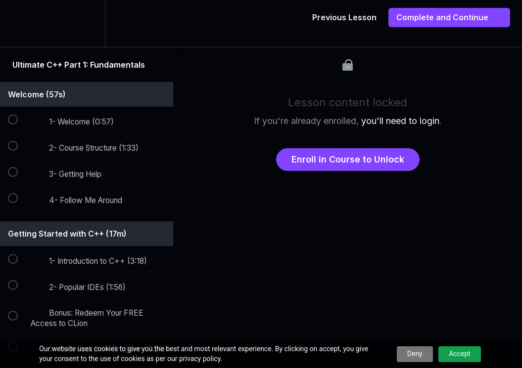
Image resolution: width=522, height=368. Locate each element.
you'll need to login (400, 121)
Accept (460, 354)
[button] (18, 23)
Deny (415, 354)
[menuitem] (86, 23)
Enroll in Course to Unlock (347, 159)
